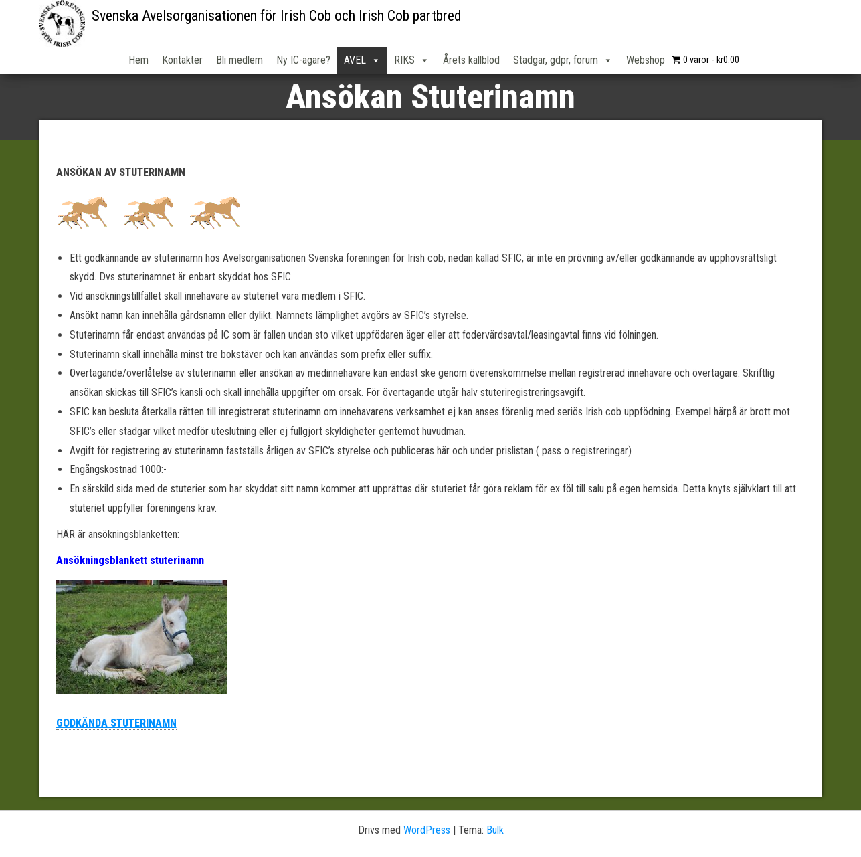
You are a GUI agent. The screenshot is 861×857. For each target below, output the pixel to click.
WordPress (426, 830)
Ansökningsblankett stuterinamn (130, 560)
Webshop (645, 60)
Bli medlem (239, 60)
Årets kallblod (471, 60)
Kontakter (182, 60)
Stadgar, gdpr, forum (563, 60)
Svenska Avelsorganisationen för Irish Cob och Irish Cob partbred (277, 15)
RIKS (411, 60)
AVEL (362, 60)
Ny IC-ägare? (303, 60)
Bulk (495, 830)
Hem (138, 60)
